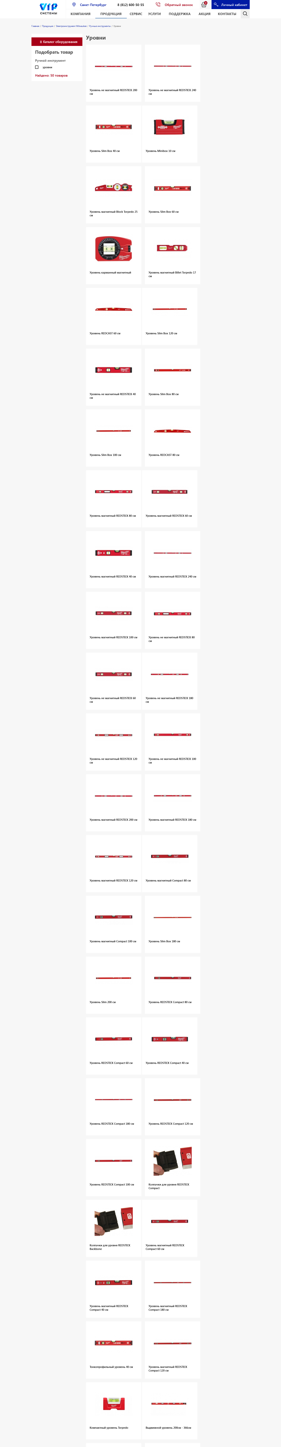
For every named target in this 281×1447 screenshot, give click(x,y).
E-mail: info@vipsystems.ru (169, 1442)
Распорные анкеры (196, 1282)
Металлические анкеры (199, 1292)
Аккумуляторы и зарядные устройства (80, 1346)
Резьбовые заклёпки (44, 1334)
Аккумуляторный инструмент (157, 1331)
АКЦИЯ (205, 13)
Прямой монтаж (118, 1291)
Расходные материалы (77, 1395)
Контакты (227, 13)
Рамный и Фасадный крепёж (202, 1301)
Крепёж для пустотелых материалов (207, 1311)
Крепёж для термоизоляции (202, 1320)
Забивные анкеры (195, 1287)
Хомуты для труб (80, 1307)
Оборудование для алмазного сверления (43, 1280)
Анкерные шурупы (196, 1296)
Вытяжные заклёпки (44, 1330)
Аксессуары (115, 1286)
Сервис (136, 13)
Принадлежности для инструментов (81, 1402)
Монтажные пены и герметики (82, 1296)
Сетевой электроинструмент (82, 1362)
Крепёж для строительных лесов (205, 1315)
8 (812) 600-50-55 (130, 4)
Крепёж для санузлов (197, 1332)
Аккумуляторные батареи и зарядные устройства (159, 1340)
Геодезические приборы (117, 1347)
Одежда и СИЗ (79, 1389)
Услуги (154, 13)
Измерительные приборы (80, 1375)
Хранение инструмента (78, 1382)
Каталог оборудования (60, 41)
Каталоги (75, 1312)
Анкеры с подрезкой (197, 1277)
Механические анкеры (79, 1279)
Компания (81, 13)
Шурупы (75, 1290)
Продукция (111, 13)
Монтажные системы (83, 1302)
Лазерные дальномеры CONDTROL (116, 1333)
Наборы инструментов (78, 1355)
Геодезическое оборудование (40, 1429)
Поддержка (180, 13)
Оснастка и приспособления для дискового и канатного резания (44, 1311)
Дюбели (151, 1278)
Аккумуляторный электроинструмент (82, 1337)
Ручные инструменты (83, 1369)
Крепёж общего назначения (202, 1306)
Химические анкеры (82, 1285)
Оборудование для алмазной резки (43, 1300)
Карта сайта (195, 1442)
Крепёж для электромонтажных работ (204, 1326)
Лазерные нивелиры (121, 1341)
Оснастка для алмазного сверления (39, 1291)
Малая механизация (82, 1330)
